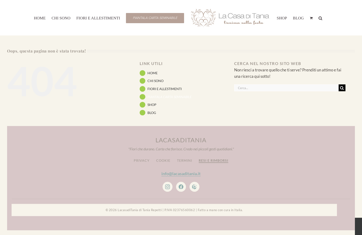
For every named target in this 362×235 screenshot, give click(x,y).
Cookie (163, 160)
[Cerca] (342, 87)
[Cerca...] (286, 87)
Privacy (142, 160)
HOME (152, 73)
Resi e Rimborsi (213, 160)
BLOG (151, 113)
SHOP (151, 105)
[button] (320, 17)
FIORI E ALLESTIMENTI (164, 89)
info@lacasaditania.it (181, 173)
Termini (184, 160)
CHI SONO (155, 81)
